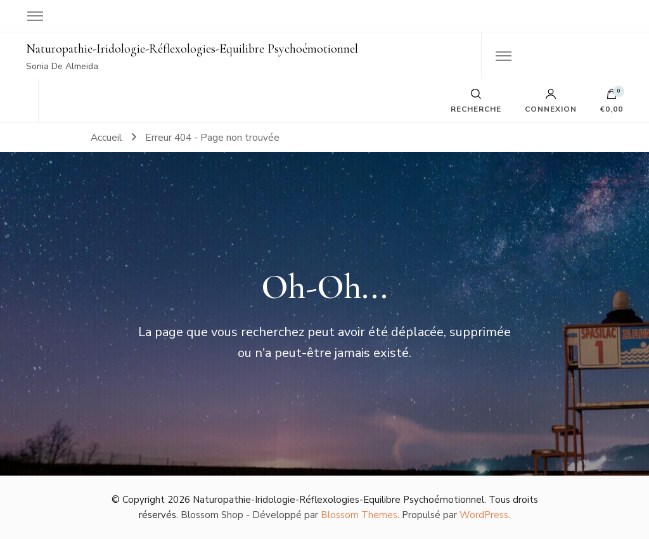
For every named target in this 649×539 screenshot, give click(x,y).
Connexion (551, 101)
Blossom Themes (359, 515)
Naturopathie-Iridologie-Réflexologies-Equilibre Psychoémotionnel (192, 48)
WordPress (483, 515)
